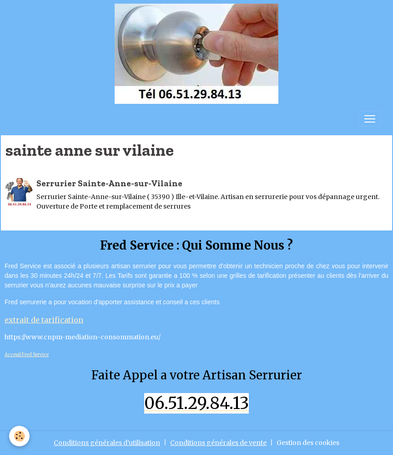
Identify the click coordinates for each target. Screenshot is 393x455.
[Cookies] (19, 436)
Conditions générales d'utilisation (107, 443)
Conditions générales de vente (218, 443)
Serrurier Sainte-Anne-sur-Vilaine (109, 183)
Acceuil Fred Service (27, 355)
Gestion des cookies (308, 443)
